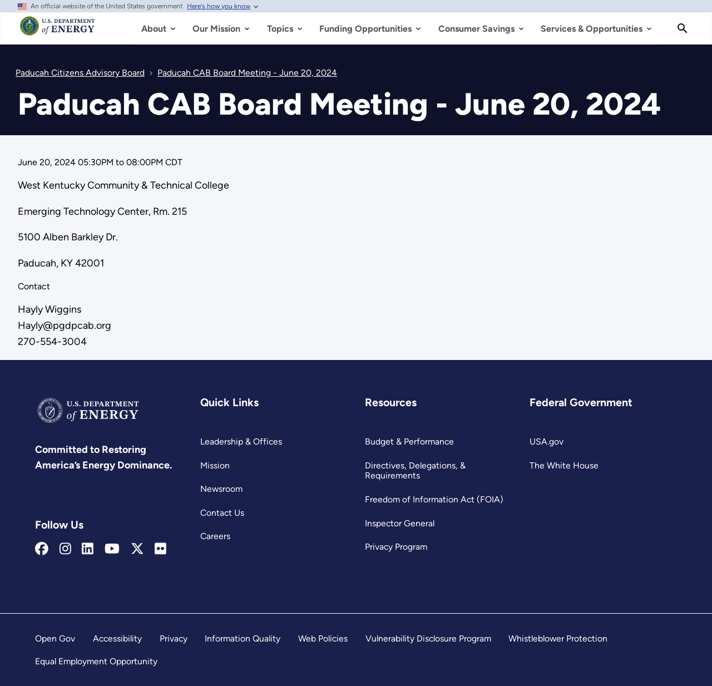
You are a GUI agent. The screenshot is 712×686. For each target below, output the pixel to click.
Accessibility (117, 638)
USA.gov (546, 441)
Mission (215, 465)
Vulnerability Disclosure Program (428, 638)
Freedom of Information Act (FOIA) (434, 499)
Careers (215, 536)
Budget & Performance (409, 441)
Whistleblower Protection (557, 638)
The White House (564, 465)
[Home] (57, 31)
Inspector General (399, 523)
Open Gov (55, 638)
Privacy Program (396, 546)
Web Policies (323, 638)
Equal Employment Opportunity (96, 661)
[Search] (682, 28)
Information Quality (242, 638)
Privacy (173, 638)
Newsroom (221, 488)
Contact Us (222, 512)
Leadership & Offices (241, 441)
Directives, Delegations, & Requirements (415, 470)
